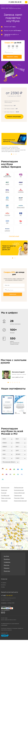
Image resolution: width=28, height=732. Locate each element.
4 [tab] (14, 382)
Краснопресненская (20, 500)
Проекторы (7, 571)
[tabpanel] (14, 374)
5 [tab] (17, 382)
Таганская (4, 500)
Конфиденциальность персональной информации (10, 624)
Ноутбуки (6, 556)
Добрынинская (18, 487)
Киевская (4, 490)
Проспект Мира (19, 498)
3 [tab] (12, 382)
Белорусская (5, 487)
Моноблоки (7, 559)
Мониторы (6, 565)
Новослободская (19, 492)
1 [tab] (11, 154)
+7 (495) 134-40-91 (14, 2)
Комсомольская (19, 490)
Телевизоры (7, 562)
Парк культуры (6, 498)
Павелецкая (18, 495)
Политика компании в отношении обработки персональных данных (12, 629)
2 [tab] (13, 154)
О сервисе (3, 582)
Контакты (3, 584)
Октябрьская (5, 495)
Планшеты (6, 568)
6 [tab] (19, 382)
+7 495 (7, 595)
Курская (3, 492)
